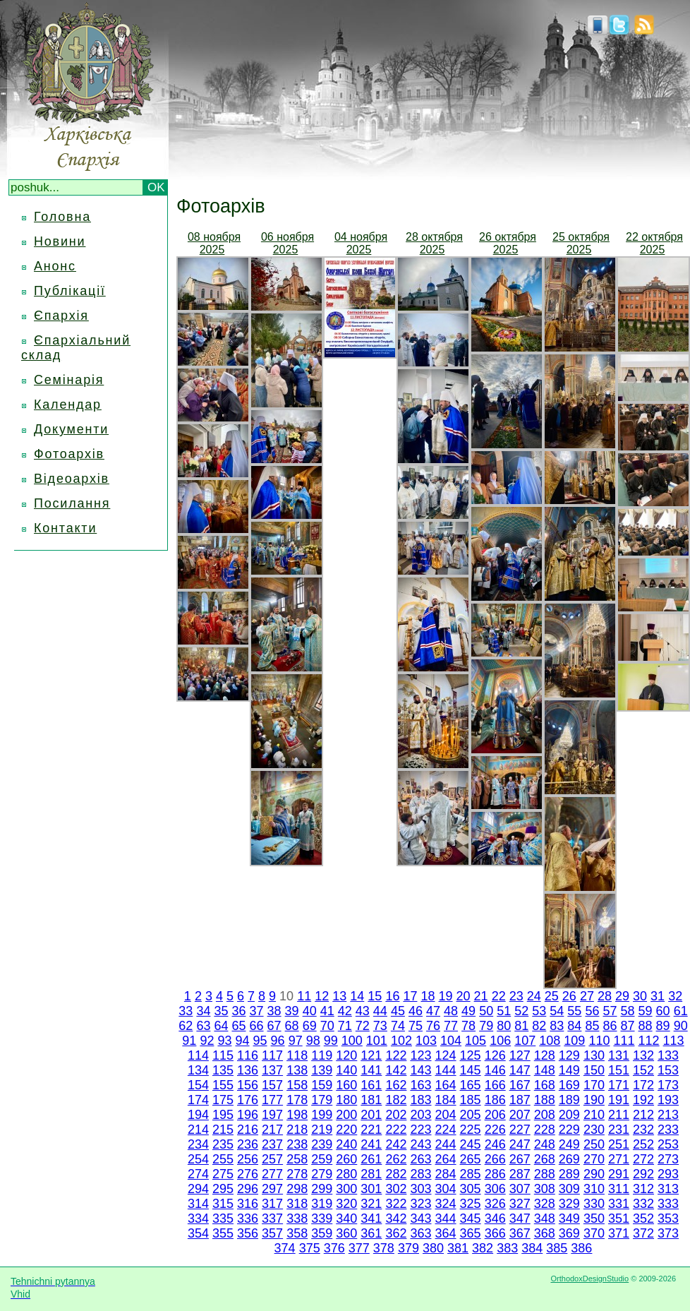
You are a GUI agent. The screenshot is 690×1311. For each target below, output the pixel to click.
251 (618, 1144)
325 (470, 1204)
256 (247, 1159)
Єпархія (61, 316)
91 (189, 1041)
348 (544, 1218)
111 (623, 1041)
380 (433, 1248)
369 (569, 1233)
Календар (68, 404)
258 (297, 1159)
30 (640, 996)
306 (495, 1189)
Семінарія (69, 380)
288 (544, 1174)
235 (223, 1144)
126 (495, 1055)
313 (668, 1189)
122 (395, 1055)
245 (470, 1144)
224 (445, 1130)
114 (198, 1055)
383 (507, 1248)
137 (272, 1070)
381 (457, 1248)
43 (363, 1011)
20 (463, 996)
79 (486, 1026)
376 (334, 1248)
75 (415, 1026)
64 (221, 1026)
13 (339, 996)
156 (247, 1085)
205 (470, 1115)
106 (500, 1041)
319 (321, 1204)
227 (520, 1130)
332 (643, 1204)
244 (445, 1144)
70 (327, 1026)
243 (420, 1144)
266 (495, 1159)
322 (395, 1204)
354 (198, 1233)
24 (534, 996)
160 (346, 1085)
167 (520, 1085)
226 (495, 1130)
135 (223, 1070)
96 (278, 1041)
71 (345, 1026)
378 (383, 1248)
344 (445, 1218)
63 (203, 1026)
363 (420, 1233)
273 (668, 1159)
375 (309, 1248)
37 (257, 1011)
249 (569, 1144)
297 (272, 1189)
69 (310, 1026)
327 (520, 1204)
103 (426, 1041)
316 (247, 1204)
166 (495, 1085)
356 (247, 1233)
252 (643, 1144)
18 (427, 996)
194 (198, 1115)
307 (520, 1189)
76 (433, 1026)
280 (346, 1174)
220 (346, 1130)
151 (618, 1070)
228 (544, 1130)
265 (470, 1159)
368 (544, 1233)
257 (272, 1159)
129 (569, 1055)
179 (321, 1100)
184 (445, 1100)
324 (445, 1204)
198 (297, 1115)
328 (544, 1204)
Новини (59, 241)
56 (592, 1011)
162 (395, 1085)
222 (395, 1130)
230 (594, 1130)
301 (371, 1189)
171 (618, 1085)
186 (495, 1100)
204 (445, 1115)
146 (495, 1070)
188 (544, 1100)
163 (420, 1085)
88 (645, 1026)
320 (346, 1204)
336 (247, 1218)
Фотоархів (69, 454)
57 (610, 1011)
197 (272, 1115)
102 (401, 1041)
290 (594, 1174)
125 (470, 1055)
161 (371, 1085)
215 (223, 1130)
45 (398, 1011)
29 (622, 996)
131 (618, 1055)
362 (395, 1233)
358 (297, 1233)
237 (272, 1144)
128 (544, 1055)
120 (346, 1055)
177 (272, 1100)
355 (223, 1233)
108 (549, 1041)
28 (605, 996)
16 (392, 996)
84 (574, 1026)
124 (445, 1055)
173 (668, 1085)
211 (618, 1115)
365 (470, 1233)
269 (569, 1159)
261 (371, 1159)
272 (643, 1159)
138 (297, 1070)
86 (610, 1026)
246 (495, 1144)
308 (544, 1189)
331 (618, 1204)
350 (594, 1218)
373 (668, 1233)
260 (346, 1159)
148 (544, 1070)
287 (520, 1174)
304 (445, 1189)
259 (321, 1159)
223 (420, 1130)
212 (643, 1115)
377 (359, 1248)
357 (272, 1233)
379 (408, 1248)
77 (451, 1026)
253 (668, 1144)
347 (520, 1218)
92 (207, 1041)
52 (521, 1011)
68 (292, 1026)
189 (569, 1100)
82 (539, 1026)
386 (581, 1248)
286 (495, 1174)
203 (420, 1115)
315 (223, 1204)
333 (668, 1204)
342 (395, 1218)
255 (223, 1159)
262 (395, 1159)
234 (198, 1144)
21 (481, 996)
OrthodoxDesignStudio (589, 1278)
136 (247, 1070)
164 (445, 1085)
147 (520, 1070)
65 (238, 1026)
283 (420, 1174)
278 (297, 1174)
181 (371, 1100)
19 (446, 996)
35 (221, 1011)
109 (574, 1041)
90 (681, 1026)
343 (420, 1218)
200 (346, 1115)
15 (375, 996)
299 (321, 1189)
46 (415, 1011)
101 (376, 1041)
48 (451, 1011)
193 (668, 1100)
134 (198, 1070)
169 (569, 1085)
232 (643, 1130)
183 (420, 1100)
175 (223, 1100)
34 (203, 1011)
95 (260, 1041)
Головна (62, 217)
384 (532, 1248)
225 (470, 1130)
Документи (71, 429)
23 (516, 996)
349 (569, 1218)
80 (504, 1026)
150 (594, 1070)
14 (357, 996)
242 (395, 1144)
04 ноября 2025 (360, 243)
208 (544, 1115)
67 (274, 1026)
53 (539, 1011)
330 (594, 1204)
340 (346, 1218)
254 (198, 1159)
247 (520, 1144)
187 (520, 1100)
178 (297, 1100)
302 (395, 1189)
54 (557, 1011)
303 (420, 1189)
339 (321, 1218)
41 (327, 1011)
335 (223, 1218)
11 (304, 996)
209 (569, 1115)
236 (247, 1144)
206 (495, 1115)
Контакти (65, 528)
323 (420, 1204)
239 (321, 1144)
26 (569, 996)
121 (371, 1055)
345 (470, 1218)
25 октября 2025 (581, 243)
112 (649, 1041)
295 (223, 1189)
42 (345, 1011)
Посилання (72, 503)
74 (398, 1026)
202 (395, 1115)
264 (445, 1159)
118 (297, 1055)
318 (297, 1204)
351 (618, 1218)
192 (643, 1100)
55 (574, 1011)
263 (420, 1159)
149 (569, 1070)
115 (223, 1055)
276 (247, 1174)
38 (274, 1011)
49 (468, 1011)
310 (594, 1189)
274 (198, 1174)
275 (223, 1174)
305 (470, 1189)
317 (272, 1204)
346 (495, 1218)
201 (371, 1115)
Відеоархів (71, 479)
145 (470, 1070)
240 (346, 1144)
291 (618, 1174)
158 (297, 1085)
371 (618, 1233)
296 (247, 1189)
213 (668, 1115)
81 (521, 1026)
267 (520, 1159)
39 (292, 1011)
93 (224, 1041)
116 (247, 1055)
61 (681, 1011)
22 (499, 996)
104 (450, 1041)
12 (322, 996)
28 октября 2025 (434, 243)
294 (198, 1189)
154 (198, 1085)
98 (313, 1041)
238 (297, 1144)
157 (272, 1085)
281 (371, 1174)
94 (243, 1041)
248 (544, 1144)
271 (618, 1159)
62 (185, 1026)
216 (247, 1130)
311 (618, 1189)
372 (643, 1233)
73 (380, 1026)
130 (594, 1055)
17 (410, 996)
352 (643, 1218)
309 (569, 1189)
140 (346, 1070)
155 (223, 1085)
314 (198, 1204)
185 (470, 1100)
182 (395, 1100)
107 (524, 1041)
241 (371, 1144)
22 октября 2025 (654, 243)
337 (272, 1218)
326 (495, 1204)
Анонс (55, 266)
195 (223, 1115)
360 (346, 1233)
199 (321, 1115)
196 (247, 1115)
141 (371, 1070)
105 (475, 1041)
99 (331, 1041)
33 (185, 1011)
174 (198, 1100)
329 (569, 1204)
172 (643, 1085)
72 (363, 1026)
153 (668, 1070)
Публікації (70, 291)
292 (643, 1174)
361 (371, 1233)
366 (495, 1233)
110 (599, 1041)
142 (395, 1070)
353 (668, 1218)
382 (482, 1248)
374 (285, 1248)
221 (371, 1130)
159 (321, 1085)
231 (618, 1130)
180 (346, 1100)
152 (643, 1070)
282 (395, 1174)
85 (592, 1026)
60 (663, 1011)
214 (198, 1130)
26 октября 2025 (507, 243)
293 (668, 1174)
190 (594, 1100)
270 (594, 1159)
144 (445, 1070)
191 (618, 1100)
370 (594, 1233)
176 (247, 1100)
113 (673, 1041)
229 (569, 1130)
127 (520, 1055)
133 (668, 1055)
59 (645, 1011)
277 (272, 1174)
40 (310, 1011)
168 (544, 1085)
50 (486, 1011)
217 (272, 1130)
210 (594, 1115)
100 (352, 1041)
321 (371, 1204)
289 (569, 1174)
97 (296, 1041)
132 (643, 1055)
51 (504, 1011)
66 (257, 1026)
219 (321, 1130)
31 (657, 996)
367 (520, 1233)
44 (380, 1011)
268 (544, 1159)
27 (587, 996)
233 (668, 1130)
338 (297, 1218)
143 (420, 1070)
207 (520, 1115)
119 (321, 1055)
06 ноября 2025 (287, 243)
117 (272, 1055)
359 (321, 1233)
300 (346, 1189)
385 (556, 1248)
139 (321, 1070)
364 (445, 1233)
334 (198, 1218)
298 (297, 1189)
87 (628, 1026)
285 (470, 1174)
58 (628, 1011)
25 (552, 996)
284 (445, 1174)
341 (371, 1218)
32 (675, 996)
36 (238, 1011)
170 (594, 1085)
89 (663, 1026)
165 (470, 1085)
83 (557, 1026)
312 (643, 1189)
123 (420, 1055)
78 (468, 1026)
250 (594, 1144)
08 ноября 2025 (214, 243)
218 (297, 1130)
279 (321, 1174)
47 (433, 1011)
